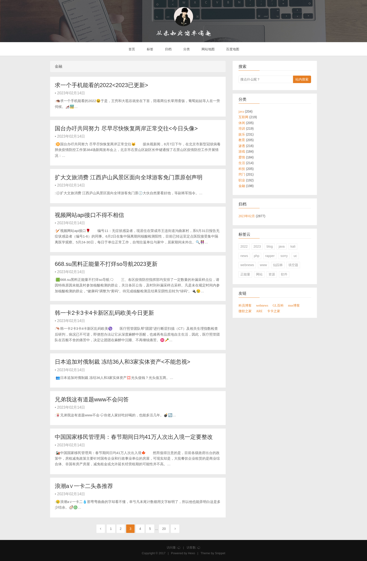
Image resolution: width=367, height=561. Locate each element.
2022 (244, 246)
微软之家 (245, 311)
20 (164, 529)
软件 (284, 274)
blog (270, 246)
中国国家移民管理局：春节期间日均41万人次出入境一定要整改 (134, 437)
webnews (247, 265)
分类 (186, 49)
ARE (259, 311)
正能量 (245, 274)
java (282, 246)
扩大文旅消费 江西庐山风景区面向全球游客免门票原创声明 (128, 177)
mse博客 (294, 305)
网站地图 (208, 49)
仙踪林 (278, 265)
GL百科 (278, 305)
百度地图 (232, 49)
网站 (259, 274)
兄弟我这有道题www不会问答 (92, 399)
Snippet (220, 553)
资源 (271, 274)
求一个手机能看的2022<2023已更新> (101, 85)
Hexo (191, 553)
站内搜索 (301, 79)
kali (292, 246)
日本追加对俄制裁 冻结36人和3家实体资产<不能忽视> (122, 362)
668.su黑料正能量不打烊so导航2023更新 (106, 264)
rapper (270, 256)
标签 (149, 49)
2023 (257, 246)
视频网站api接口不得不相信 (89, 215)
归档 (168, 49)
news (244, 256)
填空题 (293, 265)
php (256, 256)
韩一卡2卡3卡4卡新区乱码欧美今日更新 (104, 313)
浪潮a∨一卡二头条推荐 (84, 486)
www (263, 265)
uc (295, 256)
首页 (131, 49)
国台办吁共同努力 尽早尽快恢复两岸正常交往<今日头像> (126, 128)
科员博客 (245, 305)
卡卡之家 (273, 311)
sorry (284, 256)
